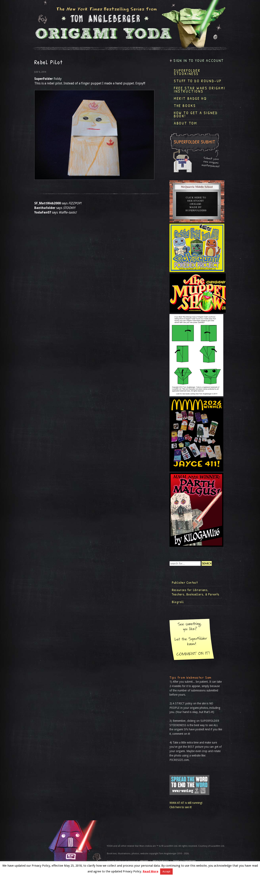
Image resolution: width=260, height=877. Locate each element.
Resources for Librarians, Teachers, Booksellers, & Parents (195, 592)
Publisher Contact (185, 582)
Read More (150, 871)
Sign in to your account (198, 60)
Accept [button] (166, 871)
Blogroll (178, 602)
